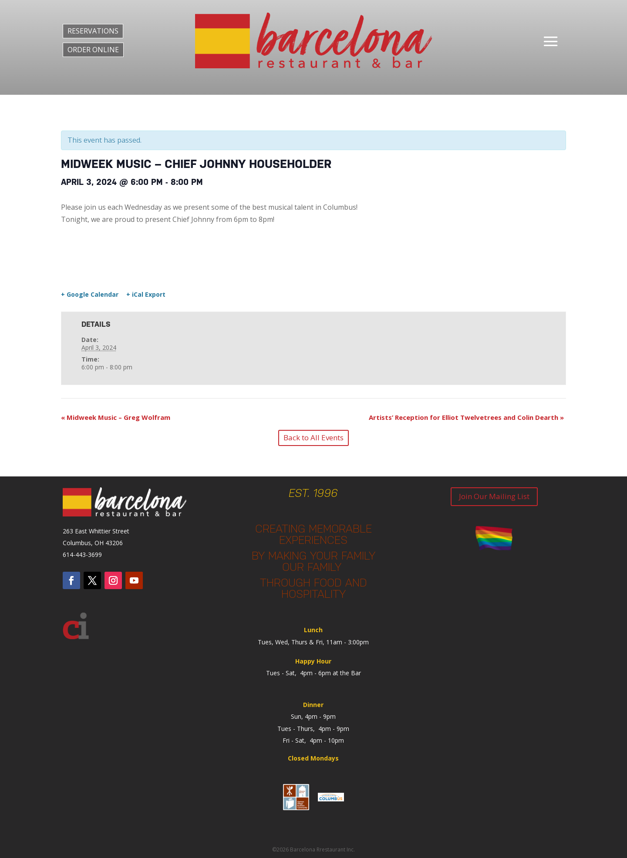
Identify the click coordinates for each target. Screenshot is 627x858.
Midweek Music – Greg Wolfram (115, 417)
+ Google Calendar (89, 294)
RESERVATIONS (92, 31)
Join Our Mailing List (494, 496)
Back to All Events (313, 437)
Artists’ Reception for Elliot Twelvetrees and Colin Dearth (466, 417)
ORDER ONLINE (93, 49)
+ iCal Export (145, 294)
